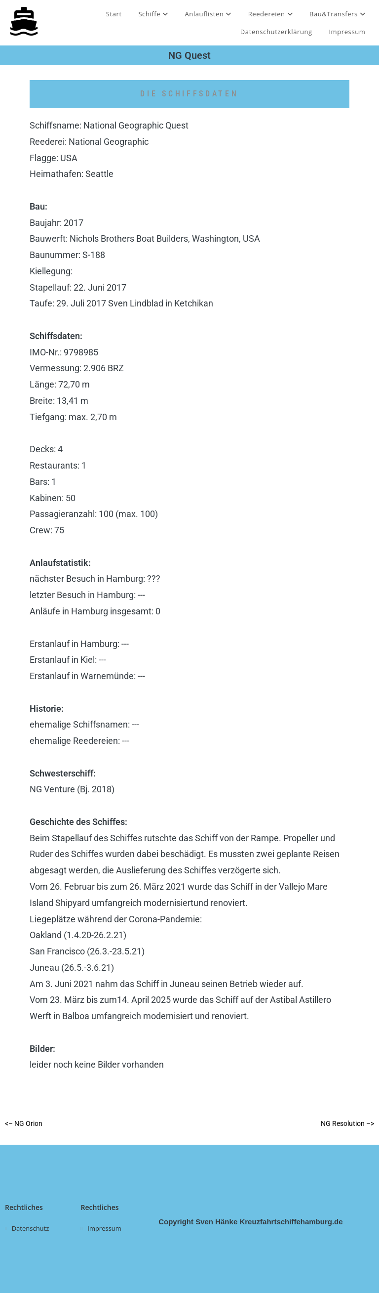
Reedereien (270, 13)
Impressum (347, 31)
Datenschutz (30, 1228)
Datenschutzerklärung (276, 31)
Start (114, 13)
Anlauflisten (208, 13)
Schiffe (153, 13)
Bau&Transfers (337, 13)
